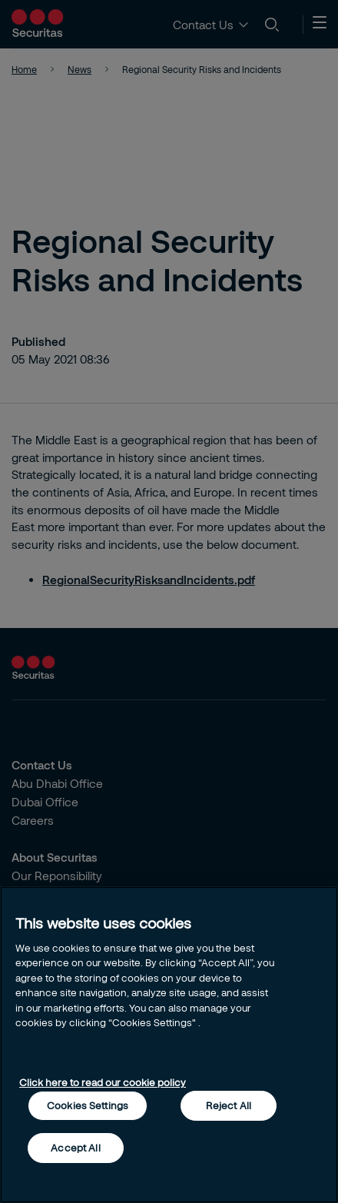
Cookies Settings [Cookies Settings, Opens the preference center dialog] (87, 1105)
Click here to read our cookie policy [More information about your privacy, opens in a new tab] (102, 1082)
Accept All (75, 1148)
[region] (169, 1044)
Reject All (228, 1105)
